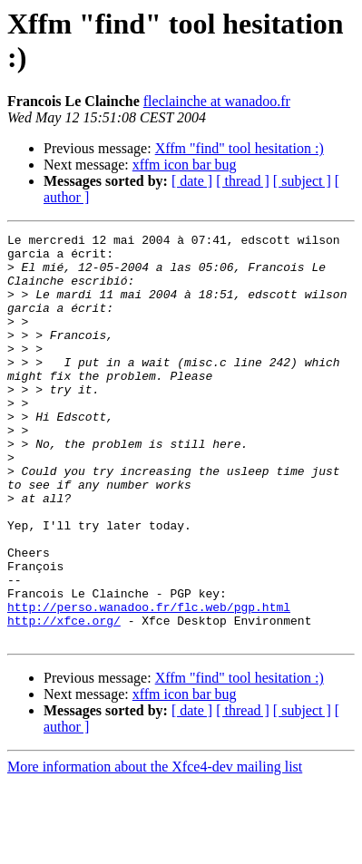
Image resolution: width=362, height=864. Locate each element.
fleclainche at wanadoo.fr (216, 101)
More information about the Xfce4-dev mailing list (154, 848)
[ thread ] (242, 181)
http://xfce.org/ (64, 699)
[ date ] (191, 181)
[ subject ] (302, 181)
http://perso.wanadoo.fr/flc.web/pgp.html (148, 683)
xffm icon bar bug (184, 164)
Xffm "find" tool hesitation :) (239, 148)
